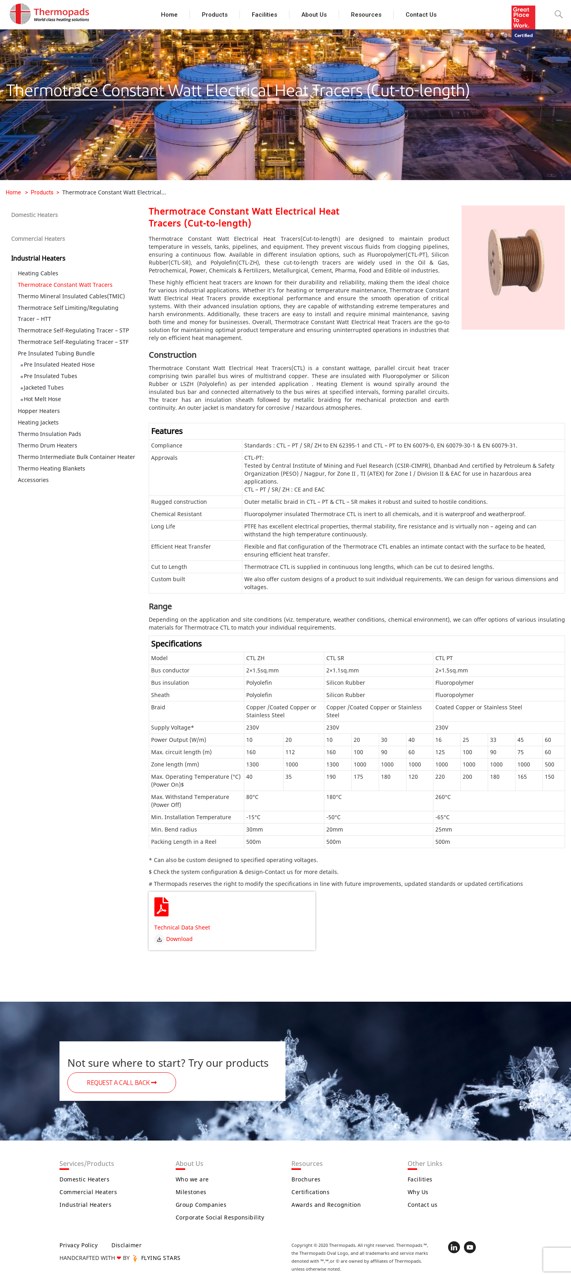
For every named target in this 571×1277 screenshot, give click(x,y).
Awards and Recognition (326, 1204)
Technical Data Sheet (182, 927)
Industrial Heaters (38, 258)
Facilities (264, 14)
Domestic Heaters (34, 215)
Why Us (418, 1192)
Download (173, 939)
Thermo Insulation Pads (49, 434)
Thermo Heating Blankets (51, 468)
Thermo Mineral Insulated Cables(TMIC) (71, 296)
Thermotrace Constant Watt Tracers (65, 284)
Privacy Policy (78, 1245)
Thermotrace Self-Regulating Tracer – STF (73, 342)
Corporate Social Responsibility (220, 1217)
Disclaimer (126, 1245)
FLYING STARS (156, 1258)
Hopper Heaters (39, 411)
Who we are (192, 1179)
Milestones (191, 1192)
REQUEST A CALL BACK (122, 1083)
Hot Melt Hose (42, 399)
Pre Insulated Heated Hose (59, 364)
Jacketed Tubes (44, 387)
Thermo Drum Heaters (47, 445)
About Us (314, 14)
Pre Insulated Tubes (50, 376)
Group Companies (201, 1204)
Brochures (306, 1179)
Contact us (421, 14)
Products (215, 14)
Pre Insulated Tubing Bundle (56, 353)
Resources (366, 14)
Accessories (33, 480)
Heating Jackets (38, 422)
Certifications (310, 1192)
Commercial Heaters (38, 238)
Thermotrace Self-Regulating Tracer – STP (73, 330)
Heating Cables (38, 273)
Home (169, 14)
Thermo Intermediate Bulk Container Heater (76, 457)
